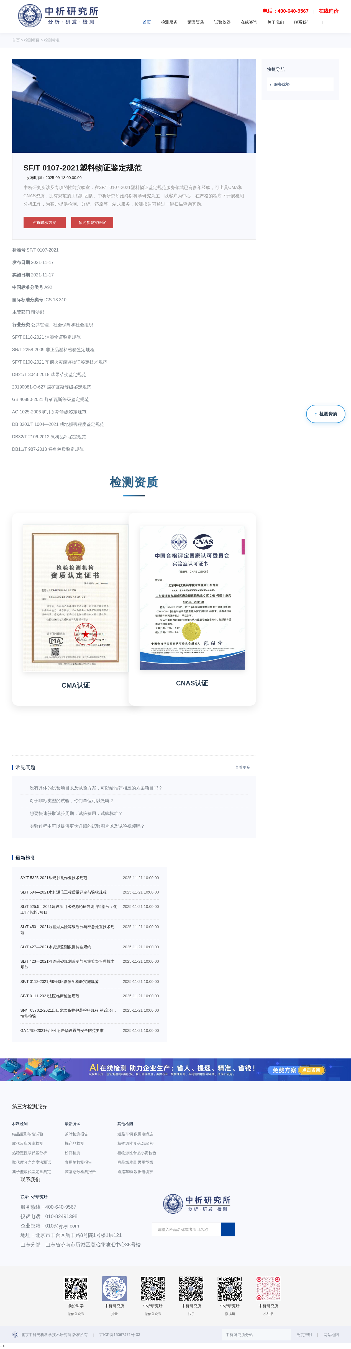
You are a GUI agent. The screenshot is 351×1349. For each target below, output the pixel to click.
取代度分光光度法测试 (31, 1162)
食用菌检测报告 (78, 1162)
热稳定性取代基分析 (29, 1153)
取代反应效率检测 (27, 1143)
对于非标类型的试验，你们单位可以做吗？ (72, 800)
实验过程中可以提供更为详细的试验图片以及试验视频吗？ (87, 826)
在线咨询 (249, 22)
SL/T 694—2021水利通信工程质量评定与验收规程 (64, 892)
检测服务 (169, 22)
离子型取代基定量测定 (31, 1171)
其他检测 (125, 1124)
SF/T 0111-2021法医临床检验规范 (50, 996)
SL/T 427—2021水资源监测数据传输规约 (56, 947)
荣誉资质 (196, 22)
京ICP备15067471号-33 (119, 1334)
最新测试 (72, 1124)
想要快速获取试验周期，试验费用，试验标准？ (76, 813)
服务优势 (281, 84)
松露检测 (72, 1153)
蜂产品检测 (74, 1143)
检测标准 (52, 40)
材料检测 (20, 1124)
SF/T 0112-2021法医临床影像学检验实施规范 (60, 981)
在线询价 (329, 11)
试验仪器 (222, 22)
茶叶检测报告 (76, 1134)
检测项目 (32, 40)
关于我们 (275, 22)
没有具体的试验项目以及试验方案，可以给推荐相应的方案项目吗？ (96, 788)
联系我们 (302, 22)
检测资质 (328, 413)
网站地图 (331, 1334)
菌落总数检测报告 (80, 1171)
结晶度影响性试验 (27, 1134)
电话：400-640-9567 (286, 11)
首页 (147, 22)
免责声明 (304, 1334)
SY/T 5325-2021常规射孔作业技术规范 (54, 878)
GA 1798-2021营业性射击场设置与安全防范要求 (62, 1030)
